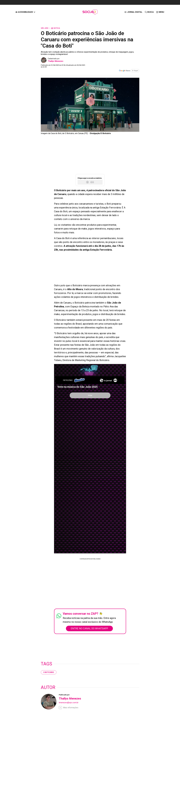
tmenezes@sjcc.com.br (68, 702)
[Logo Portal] (90, 12)
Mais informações (70, 707)
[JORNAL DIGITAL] (133, 12)
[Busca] (149, 12)
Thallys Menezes (55, 61)
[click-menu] (160, 12)
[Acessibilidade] (25, 12)
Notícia (55, 28)
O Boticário (48, 672)
